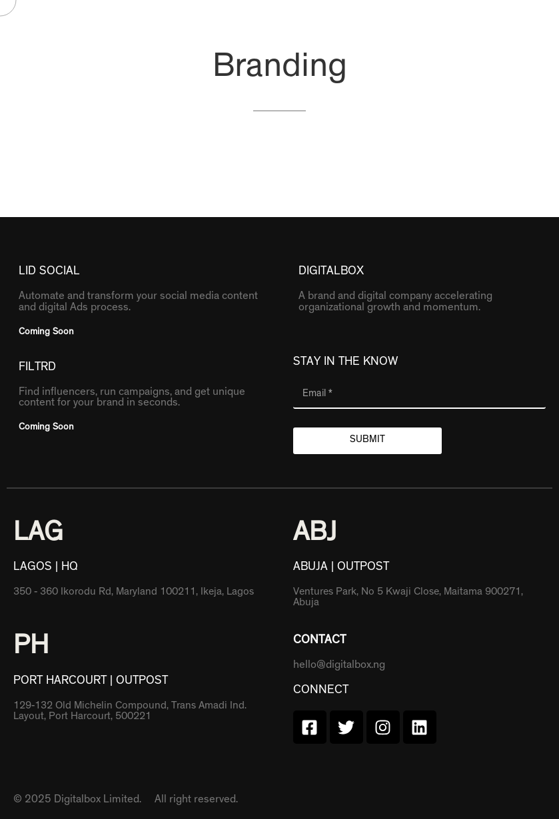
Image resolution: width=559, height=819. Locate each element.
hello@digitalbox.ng (339, 666)
